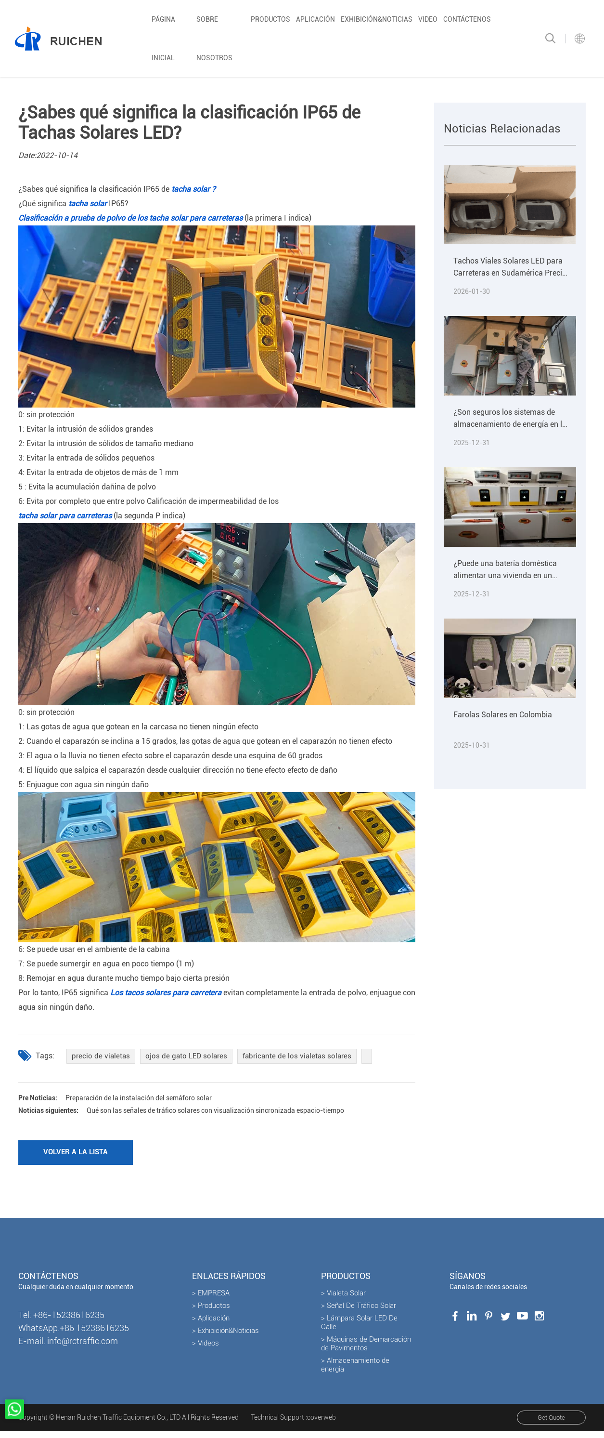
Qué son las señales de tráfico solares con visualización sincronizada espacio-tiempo (202, 1113)
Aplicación (315, 19)
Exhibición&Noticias (376, 19)
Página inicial (163, 38)
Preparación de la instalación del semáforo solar (127, 1099)
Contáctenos (467, 19)
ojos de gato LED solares (189, 1056)
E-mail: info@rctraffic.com (68, 1347)
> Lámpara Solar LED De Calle (359, 1328)
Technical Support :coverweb (293, 1424)
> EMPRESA (211, 1299)
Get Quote (548, 1424)
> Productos (211, 1311)
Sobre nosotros (214, 38)
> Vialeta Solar (343, 1299)
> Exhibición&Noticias (225, 1336)
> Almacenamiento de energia (355, 1371)
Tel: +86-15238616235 (61, 1321)
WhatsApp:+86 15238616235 (73, 1334)
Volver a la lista (81, 1157)
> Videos (205, 1349)
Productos (270, 19)
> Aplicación (211, 1324)
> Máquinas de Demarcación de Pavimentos (366, 1350)
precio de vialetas (101, 1056)
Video (427, 19)
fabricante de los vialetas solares (303, 1056)
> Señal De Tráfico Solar (358, 1311)
